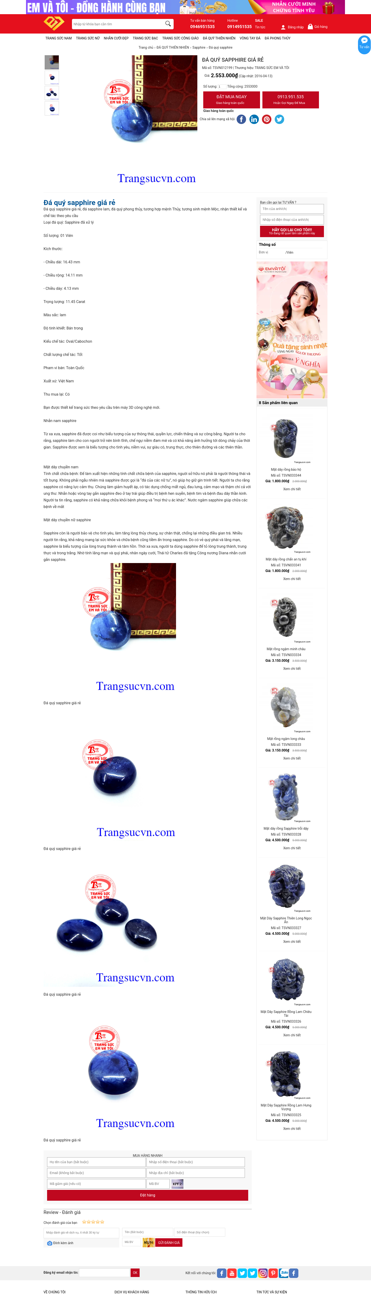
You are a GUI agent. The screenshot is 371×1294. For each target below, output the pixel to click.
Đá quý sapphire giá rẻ (79, 202)
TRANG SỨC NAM (58, 38)
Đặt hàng (147, 1195)
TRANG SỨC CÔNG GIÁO (180, 38)
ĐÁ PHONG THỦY (278, 38)
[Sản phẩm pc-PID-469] (291, 330)
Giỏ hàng (317, 26)
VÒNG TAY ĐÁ (250, 38)
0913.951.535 (290, 100)
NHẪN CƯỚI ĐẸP (116, 38)
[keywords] (115, 24)
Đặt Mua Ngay (231, 100)
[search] (168, 24)
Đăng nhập (292, 27)
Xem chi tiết (292, 489)
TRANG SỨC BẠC (145, 38)
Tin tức (260, 27)
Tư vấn (364, 47)
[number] (222, 86)
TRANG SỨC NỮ (87, 38)
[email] (104, 1272)
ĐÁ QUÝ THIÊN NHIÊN (219, 38)
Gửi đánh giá (169, 1243)
